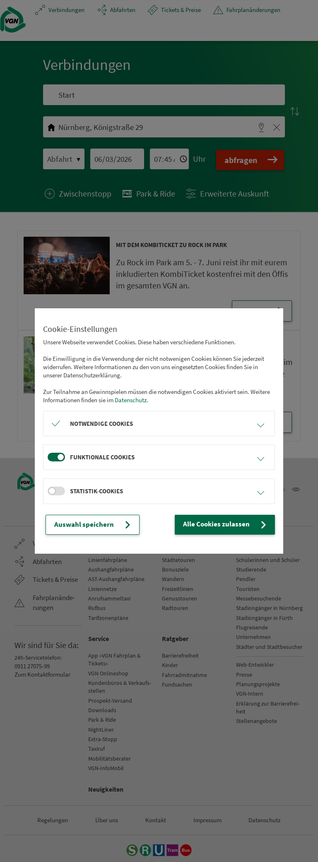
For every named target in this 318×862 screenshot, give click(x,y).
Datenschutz (131, 400)
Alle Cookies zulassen (230, 525)
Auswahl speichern (89, 525)
